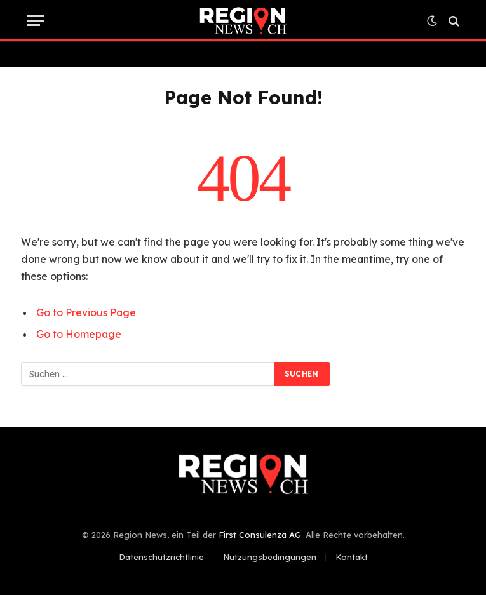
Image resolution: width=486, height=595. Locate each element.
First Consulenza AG (260, 535)
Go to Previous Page (86, 312)
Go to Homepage (78, 334)
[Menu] (35, 20)
